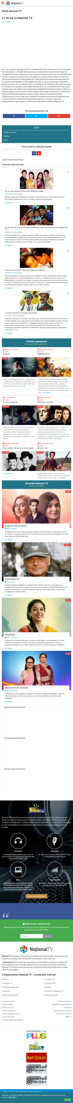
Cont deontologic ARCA (61, 1004)
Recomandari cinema (11, 1014)
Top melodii (54, 880)
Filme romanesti (19, 316)
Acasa (5, 979)
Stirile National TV (10, 995)
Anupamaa (10, 634)
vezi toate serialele (36, 486)
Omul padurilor (12, 579)
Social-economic (10, 132)
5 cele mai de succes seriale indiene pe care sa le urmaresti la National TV (36, 228)
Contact (67, 1008)
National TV (40, 911)
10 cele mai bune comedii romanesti (21, 313)
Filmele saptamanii (11, 987)
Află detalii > (13, 1097)
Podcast (54, 851)
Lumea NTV (50, 983)
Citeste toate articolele (36, 896)
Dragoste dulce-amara (16, 526)
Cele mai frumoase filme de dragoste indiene (24, 270)
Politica (6, 136)
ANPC (67, 1017)
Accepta (67, 1100)
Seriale (48, 987)
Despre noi (50, 979)
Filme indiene (18, 194)
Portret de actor (9, 1001)
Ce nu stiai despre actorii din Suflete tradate (24, 191)
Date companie (64, 1001)
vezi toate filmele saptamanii (36, 344)
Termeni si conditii (63, 1014)
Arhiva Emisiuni (52, 995)
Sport (6, 140)
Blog (18, 880)
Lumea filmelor (9, 1017)
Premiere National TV (54, 991)
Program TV (8, 983)
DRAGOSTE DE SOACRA (16, 688)
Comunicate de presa (61, 1011)
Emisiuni (18, 851)
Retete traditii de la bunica (13, 1020)
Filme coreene (8, 1008)
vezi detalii (9, 203)
